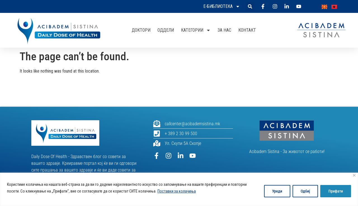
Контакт (247, 30)
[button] (250, 6)
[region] (179, 189)
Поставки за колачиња (176, 191)
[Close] (354, 175)
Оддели (165, 30)
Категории (196, 30)
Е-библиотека (221, 6)
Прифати (335, 191)
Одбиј (305, 191)
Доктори (141, 30)
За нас (224, 30)
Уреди (277, 191)
